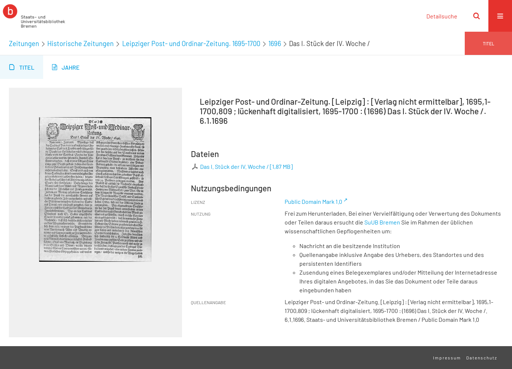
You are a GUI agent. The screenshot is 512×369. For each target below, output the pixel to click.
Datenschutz (481, 357)
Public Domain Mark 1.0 (313, 201)
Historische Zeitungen (80, 43)
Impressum (447, 357)
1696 (274, 43)
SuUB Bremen (382, 222)
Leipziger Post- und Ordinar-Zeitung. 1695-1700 (191, 43)
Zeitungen (24, 43)
